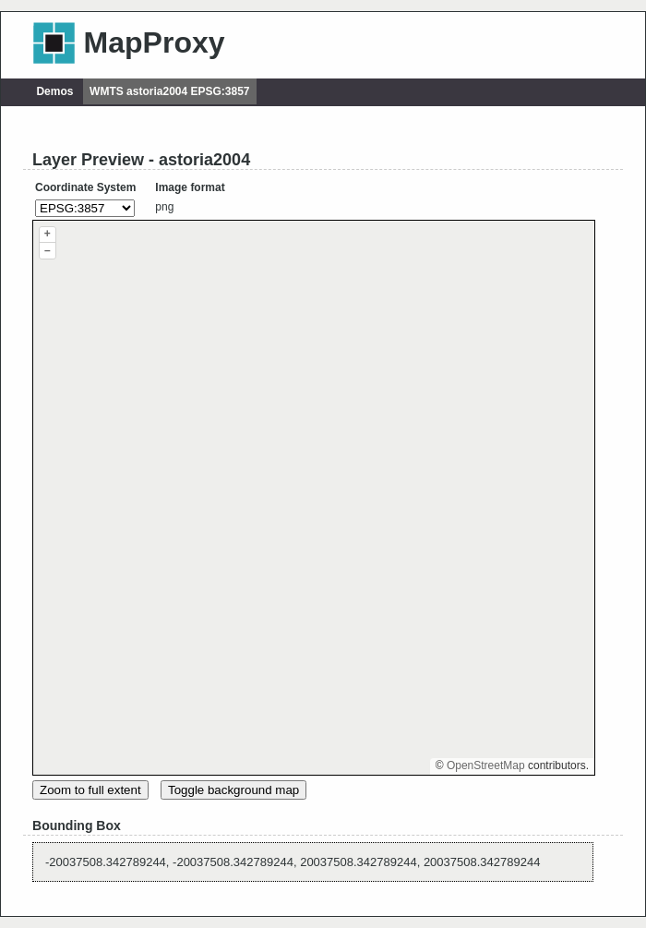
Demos (54, 91)
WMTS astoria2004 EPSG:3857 (169, 91)
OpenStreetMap (486, 765)
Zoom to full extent (90, 790)
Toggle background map (233, 790)
